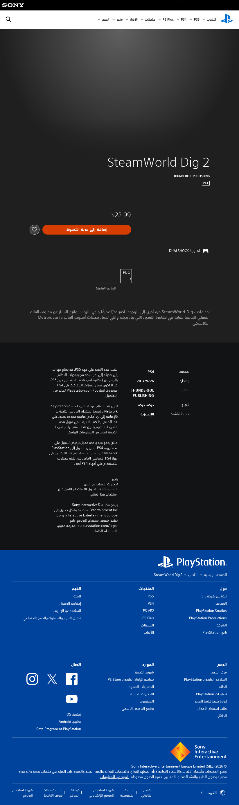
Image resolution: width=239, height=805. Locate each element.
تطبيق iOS (73, 714)
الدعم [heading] (222, 664)
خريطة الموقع (74, 793)
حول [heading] (223, 588)
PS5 (151, 596)
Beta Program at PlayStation (58, 728)
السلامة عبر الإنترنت (67, 610)
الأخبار (134, 20)
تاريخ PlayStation (214, 632)
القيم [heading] (76, 588)
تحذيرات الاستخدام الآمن (101, 484)
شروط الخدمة (144, 672)
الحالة (223, 686)
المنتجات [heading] (146, 588)
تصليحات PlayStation (211, 693)
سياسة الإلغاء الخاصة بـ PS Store (131, 679)
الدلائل (222, 715)
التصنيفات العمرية (141, 686)
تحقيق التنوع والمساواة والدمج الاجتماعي (52, 617)
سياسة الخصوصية (127, 793)
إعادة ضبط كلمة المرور (211, 701)
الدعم (105, 20)
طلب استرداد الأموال (212, 708)
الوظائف (221, 603)
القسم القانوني (146, 793)
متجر (120, 20)
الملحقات (147, 625)
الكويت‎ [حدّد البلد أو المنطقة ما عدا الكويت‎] (213, 793)
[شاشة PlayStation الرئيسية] (227, 20)
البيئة (77, 596)
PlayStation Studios (211, 610)
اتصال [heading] (76, 664)
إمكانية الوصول (70, 603)
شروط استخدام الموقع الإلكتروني (101, 793)
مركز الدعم (219, 672)
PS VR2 (148, 610)
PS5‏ (197, 20)
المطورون (147, 701)
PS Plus (168, 20)
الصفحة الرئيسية (215, 574)
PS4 (184, 20)
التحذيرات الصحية (142, 693)
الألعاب (211, 20)
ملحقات (150, 20)
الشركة (222, 625)
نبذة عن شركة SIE (214, 596)
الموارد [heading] (148, 664)
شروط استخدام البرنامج (22, 793)
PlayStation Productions (208, 617)
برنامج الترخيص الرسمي (138, 708)
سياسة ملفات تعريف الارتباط (52, 793)
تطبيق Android (70, 721)
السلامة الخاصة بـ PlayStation (205, 679)
